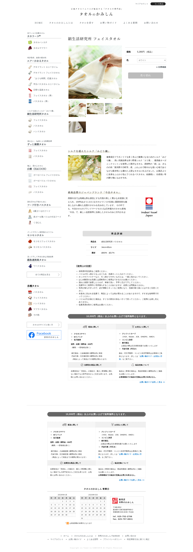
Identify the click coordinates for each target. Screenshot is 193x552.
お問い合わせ (151, 22)
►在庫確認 (161, 67)
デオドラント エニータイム (45, 67)
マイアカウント (56, 539)
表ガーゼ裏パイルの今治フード (47, 217)
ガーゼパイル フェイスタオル (46, 175)
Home (39, 22)
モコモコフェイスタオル (44, 241)
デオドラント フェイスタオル (46, 73)
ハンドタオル (39, 131)
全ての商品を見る (42, 274)
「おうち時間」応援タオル (45, 78)
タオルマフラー (40, 48)
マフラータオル (40, 309)
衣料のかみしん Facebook (109, 536)
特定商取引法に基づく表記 (138, 539)
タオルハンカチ (40, 42)
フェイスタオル (40, 120)
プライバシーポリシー (112, 539)
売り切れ (145, 75)
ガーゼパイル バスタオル (44, 181)
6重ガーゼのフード (41, 211)
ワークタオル (39, 266)
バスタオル (38, 126)
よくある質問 (130, 22)
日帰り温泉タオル (41, 90)
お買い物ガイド (108, 22)
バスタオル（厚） (41, 101)
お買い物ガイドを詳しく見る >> (152, 382)
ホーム (66, 536)
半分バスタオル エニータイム (46, 84)
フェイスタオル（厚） (43, 95)
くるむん (37, 222)
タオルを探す (86, 22)
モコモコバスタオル (42, 247)
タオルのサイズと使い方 (43, 325)
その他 (36, 315)
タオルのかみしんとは (61, 22)
